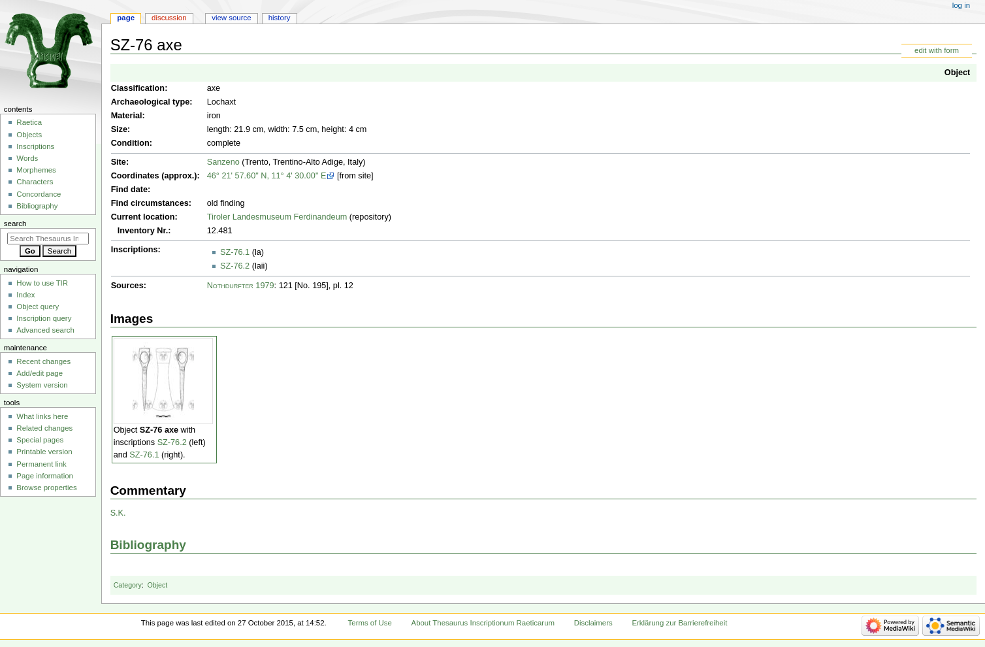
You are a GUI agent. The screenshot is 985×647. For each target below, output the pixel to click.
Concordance (38, 194)
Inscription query (43, 318)
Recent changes (43, 361)
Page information (44, 476)
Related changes (44, 428)
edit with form (936, 50)
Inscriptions (134, 249)
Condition (130, 143)
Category (128, 585)
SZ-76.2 (235, 266)
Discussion (169, 18)
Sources (127, 285)
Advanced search (45, 330)
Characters (34, 182)
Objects (29, 135)
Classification (138, 88)
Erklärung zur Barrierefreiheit (679, 623)
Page (126, 18)
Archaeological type (150, 102)
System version (41, 385)
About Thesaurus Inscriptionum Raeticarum (483, 623)
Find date (129, 189)
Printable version (44, 452)
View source (231, 18)
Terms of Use (370, 623)
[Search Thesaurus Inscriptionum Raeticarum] (48, 238)
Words (27, 158)
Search (15, 223)
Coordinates (135, 175)
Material (126, 115)
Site (118, 162)
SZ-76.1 (235, 252)
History (279, 18)
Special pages (39, 440)
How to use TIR (42, 283)
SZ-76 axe (159, 430)
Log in (961, 5)
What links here (42, 416)
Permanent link (41, 464)
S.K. (118, 513)
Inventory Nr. (143, 230)
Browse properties (46, 487)
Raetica (29, 122)
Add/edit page (39, 373)
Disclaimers (593, 623)
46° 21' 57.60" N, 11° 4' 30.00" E (267, 175)
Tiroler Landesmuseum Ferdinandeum (277, 217)
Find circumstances (150, 203)
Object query (37, 306)
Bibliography (148, 545)
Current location (143, 217)
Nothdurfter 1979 (240, 285)
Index (25, 295)
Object (957, 72)
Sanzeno (223, 162)
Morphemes (36, 170)
